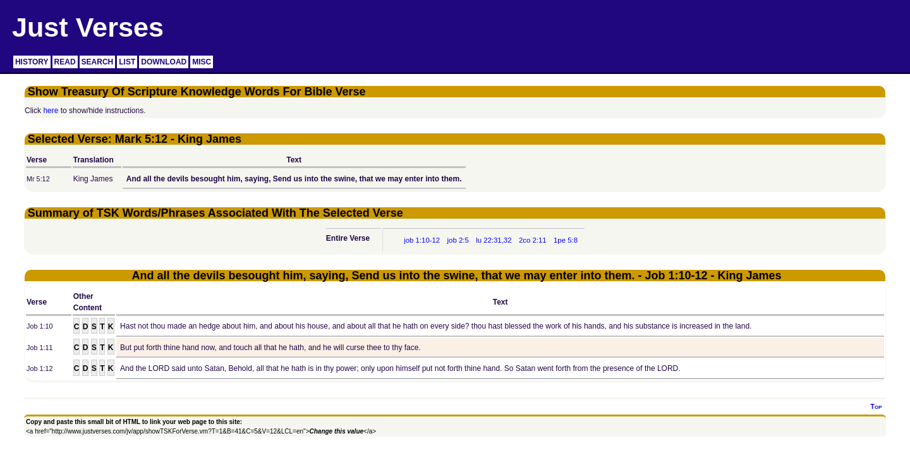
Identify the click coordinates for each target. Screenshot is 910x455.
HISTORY (32, 62)
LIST (127, 62)
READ (65, 62)
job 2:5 (458, 240)
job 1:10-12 (422, 240)
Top (876, 406)
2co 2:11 (533, 240)
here (50, 110)
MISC (201, 62)
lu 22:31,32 (493, 240)
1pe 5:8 (566, 240)
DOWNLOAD (163, 62)
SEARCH (98, 62)
